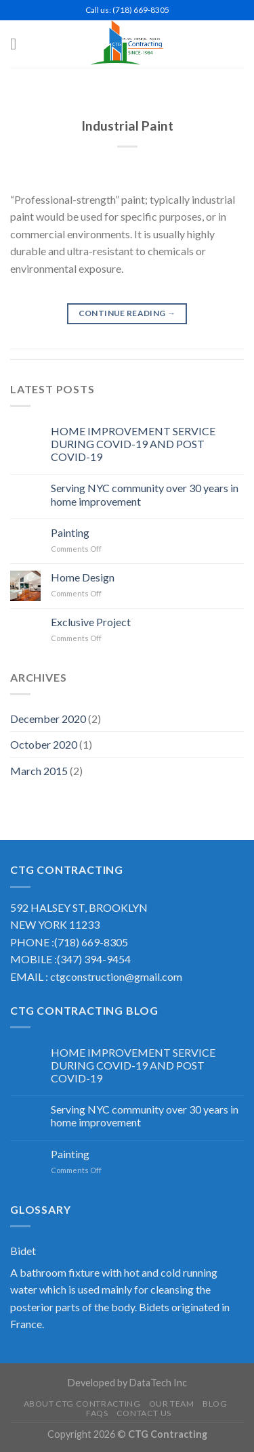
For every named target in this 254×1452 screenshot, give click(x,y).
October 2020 (43, 744)
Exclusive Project (91, 621)
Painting (70, 532)
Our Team (171, 1404)
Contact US (144, 1413)
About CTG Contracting (82, 1404)
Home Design (82, 577)
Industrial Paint (127, 125)
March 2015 (39, 770)
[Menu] (18, 43)
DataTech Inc (158, 1382)
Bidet (23, 1250)
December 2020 (48, 718)
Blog (215, 1404)
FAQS (97, 1413)
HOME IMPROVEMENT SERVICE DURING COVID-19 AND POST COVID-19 (133, 443)
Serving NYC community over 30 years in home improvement (144, 494)
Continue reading (127, 313)
